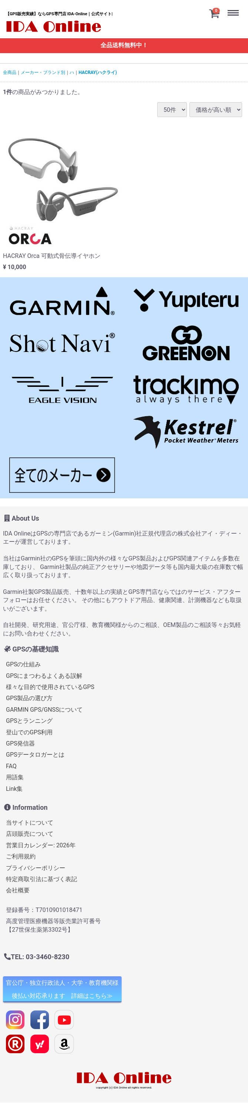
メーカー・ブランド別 (43, 72)
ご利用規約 (21, 856)
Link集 (14, 788)
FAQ (11, 766)
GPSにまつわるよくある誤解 (44, 675)
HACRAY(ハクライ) (98, 72)
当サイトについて (29, 822)
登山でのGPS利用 (29, 732)
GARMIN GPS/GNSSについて (44, 709)
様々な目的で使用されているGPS (50, 686)
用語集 (15, 777)
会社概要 (18, 890)
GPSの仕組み (23, 664)
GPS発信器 (20, 743)
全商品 (9, 72)
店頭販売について (29, 834)
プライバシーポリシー (35, 867)
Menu (235, 6)
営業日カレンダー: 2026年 (41, 845)
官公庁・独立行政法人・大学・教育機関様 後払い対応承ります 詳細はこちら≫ (62, 989)
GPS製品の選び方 (29, 698)
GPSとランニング (29, 720)
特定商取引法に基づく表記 (41, 879)
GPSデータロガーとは (35, 754)
